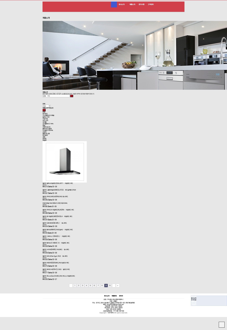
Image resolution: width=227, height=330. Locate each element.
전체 (44, 112)
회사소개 (121, 4)
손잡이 (44, 132)
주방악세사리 (46, 127)
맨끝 (118, 285)
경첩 (44, 137)
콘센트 (44, 139)
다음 (114, 285)
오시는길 (193, 300)
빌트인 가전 (46, 117)
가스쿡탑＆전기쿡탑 (48, 115)
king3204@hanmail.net (115, 304)
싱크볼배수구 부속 (48, 124)
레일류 (44, 140)
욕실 (44, 125)
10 (110, 285)
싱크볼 (44, 122)
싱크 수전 (45, 120)
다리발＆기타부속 (48, 130)
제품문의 (114, 296)
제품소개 (132, 4)
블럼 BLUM (46, 134)
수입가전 (45, 119)
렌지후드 (45, 114)
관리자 (121, 296)
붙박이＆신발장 (47, 129)
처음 (71, 285)
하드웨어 (45, 135)
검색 (71, 96)
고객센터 (151, 4)
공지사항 (141, 4)
